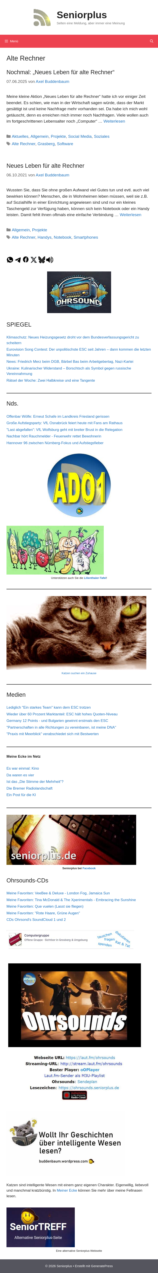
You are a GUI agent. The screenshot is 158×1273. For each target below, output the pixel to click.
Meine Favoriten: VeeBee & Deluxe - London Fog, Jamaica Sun (58, 893)
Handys (44, 237)
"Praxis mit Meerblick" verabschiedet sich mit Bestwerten (52, 734)
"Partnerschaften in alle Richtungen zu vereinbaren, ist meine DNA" (61, 727)
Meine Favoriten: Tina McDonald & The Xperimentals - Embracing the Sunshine (71, 900)
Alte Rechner (23, 143)
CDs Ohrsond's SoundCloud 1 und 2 (36, 920)
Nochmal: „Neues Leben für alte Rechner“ (60, 72)
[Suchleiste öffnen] (151, 41)
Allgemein (39, 136)
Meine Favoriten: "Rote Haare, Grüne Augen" (43, 913)
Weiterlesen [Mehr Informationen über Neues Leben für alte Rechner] (130, 214)
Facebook (89, 868)
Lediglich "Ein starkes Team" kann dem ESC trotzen (48, 707)
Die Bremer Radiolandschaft (29, 788)
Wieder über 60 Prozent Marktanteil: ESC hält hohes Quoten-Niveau (62, 714)
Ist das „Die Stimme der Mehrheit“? (35, 782)
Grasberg (46, 143)
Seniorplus (82, 14)
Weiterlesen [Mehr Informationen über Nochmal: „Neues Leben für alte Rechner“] (114, 121)
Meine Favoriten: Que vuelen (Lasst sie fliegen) (44, 906)
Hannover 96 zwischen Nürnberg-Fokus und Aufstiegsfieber (55, 443)
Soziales (102, 136)
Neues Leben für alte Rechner (45, 166)
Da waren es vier (20, 775)
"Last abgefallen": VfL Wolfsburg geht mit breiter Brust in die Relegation (64, 430)
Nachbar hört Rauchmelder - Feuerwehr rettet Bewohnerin (53, 436)
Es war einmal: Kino (22, 768)
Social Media (80, 136)
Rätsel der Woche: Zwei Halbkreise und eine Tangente (50, 380)
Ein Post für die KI (21, 795)
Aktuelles (20, 136)
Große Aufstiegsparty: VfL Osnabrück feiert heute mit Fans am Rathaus (64, 423)
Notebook (62, 237)
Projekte (58, 136)
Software (65, 143)
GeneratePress (102, 1266)
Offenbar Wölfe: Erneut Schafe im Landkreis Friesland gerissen (57, 416)
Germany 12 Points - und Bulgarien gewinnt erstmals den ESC (57, 721)
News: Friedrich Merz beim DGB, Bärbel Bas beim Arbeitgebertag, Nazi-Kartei (69, 362)
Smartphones (86, 237)
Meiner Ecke (67, 1190)
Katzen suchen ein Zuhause (79, 673)
